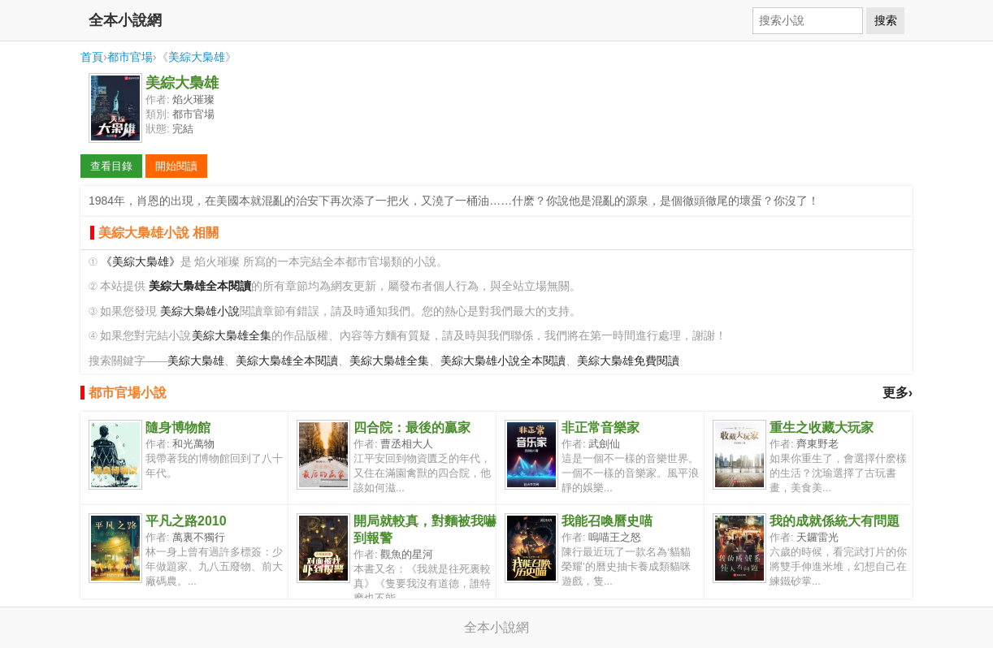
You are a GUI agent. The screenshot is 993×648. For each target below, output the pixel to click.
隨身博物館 (177, 427)
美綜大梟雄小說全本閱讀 (503, 361)
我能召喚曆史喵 (607, 521)
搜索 (885, 20)
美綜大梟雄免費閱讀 (628, 361)
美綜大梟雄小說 (200, 311)
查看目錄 (111, 166)
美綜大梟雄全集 (231, 336)
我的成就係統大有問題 (835, 521)
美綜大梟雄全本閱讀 (287, 361)
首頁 (91, 56)
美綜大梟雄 (196, 56)
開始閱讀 (176, 166)
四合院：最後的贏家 (411, 427)
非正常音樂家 (601, 427)
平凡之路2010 (186, 521)
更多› (897, 393)
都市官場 (130, 56)
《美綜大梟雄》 (140, 262)
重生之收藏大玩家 (822, 427)
